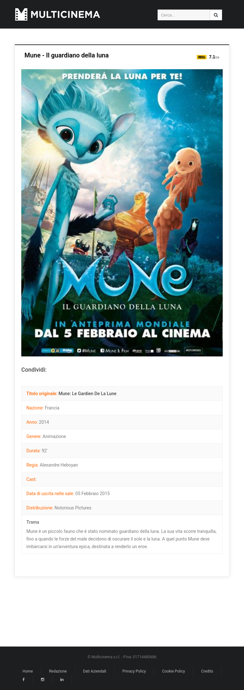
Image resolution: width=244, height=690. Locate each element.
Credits (207, 671)
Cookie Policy (173, 671)
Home (28, 671)
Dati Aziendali (94, 671)
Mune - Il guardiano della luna (66, 55)
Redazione (58, 671)
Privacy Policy (134, 671)
